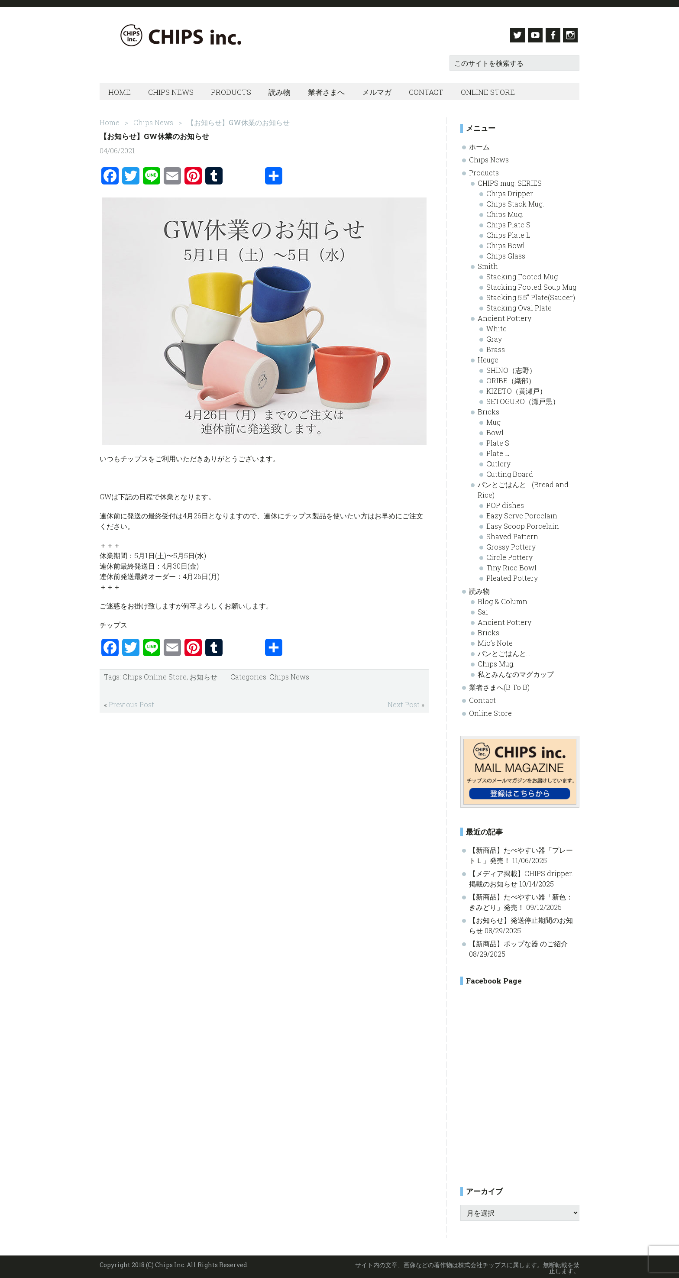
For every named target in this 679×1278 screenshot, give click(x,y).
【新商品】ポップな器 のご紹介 (518, 941)
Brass (495, 346)
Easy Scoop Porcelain (522, 523)
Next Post (404, 701)
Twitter (512, 35)
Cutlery (498, 461)
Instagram (572, 35)
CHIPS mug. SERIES (510, 180)
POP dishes (505, 502)
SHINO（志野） (511, 367)
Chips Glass (505, 253)
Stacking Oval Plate (519, 305)
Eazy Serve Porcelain (521, 513)
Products (484, 170)
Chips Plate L (508, 232)
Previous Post (131, 701)
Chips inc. (186, 35)
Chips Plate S (508, 221)
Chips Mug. (504, 211)
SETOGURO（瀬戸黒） (522, 398)
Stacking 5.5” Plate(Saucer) (530, 294)
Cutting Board (509, 471)
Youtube (532, 35)
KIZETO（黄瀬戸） (516, 388)
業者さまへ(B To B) (499, 684)
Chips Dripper (509, 190)
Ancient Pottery (504, 315)
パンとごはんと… (504, 650)
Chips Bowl (505, 242)
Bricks (488, 409)
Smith (488, 263)
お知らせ (203, 674)
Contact (482, 697)
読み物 (479, 588)
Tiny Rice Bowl (511, 564)
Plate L (497, 450)
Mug (493, 419)
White (496, 325)
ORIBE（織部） (510, 377)
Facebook (552, 35)
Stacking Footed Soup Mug (531, 284)
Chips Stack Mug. (515, 201)
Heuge (488, 357)
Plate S (497, 440)
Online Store (490, 710)
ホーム (479, 144)
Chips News (289, 674)
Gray (494, 336)
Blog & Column (502, 598)
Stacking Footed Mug (522, 273)
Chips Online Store (155, 674)
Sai (483, 609)
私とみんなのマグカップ (516, 671)
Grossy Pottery (511, 544)
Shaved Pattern (512, 533)
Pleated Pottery (512, 575)
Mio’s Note (495, 640)
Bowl (495, 429)
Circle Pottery (509, 554)
